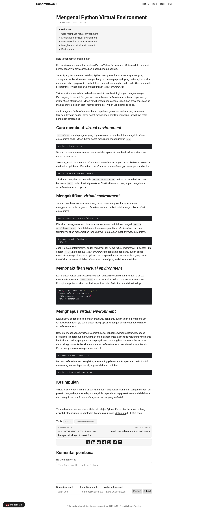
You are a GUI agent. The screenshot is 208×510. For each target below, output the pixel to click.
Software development (85, 421)
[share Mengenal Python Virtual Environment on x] (88, 442)
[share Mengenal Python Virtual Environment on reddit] (99, 442)
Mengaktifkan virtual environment (79, 37)
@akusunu (120, 413)
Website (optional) (113, 487)
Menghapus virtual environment (78, 45)
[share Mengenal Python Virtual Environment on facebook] (104, 442)
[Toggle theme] (57, 4)
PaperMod (137, 506)
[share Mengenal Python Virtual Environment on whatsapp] (109, 442)
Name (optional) (64, 487)
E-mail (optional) (89, 487)
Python (68, 421)
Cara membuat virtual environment (79, 33)
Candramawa (45, 4)
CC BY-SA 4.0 (114, 506)
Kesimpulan (67, 49)
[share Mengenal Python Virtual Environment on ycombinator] (120, 442)
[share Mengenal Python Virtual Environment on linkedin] (93, 442)
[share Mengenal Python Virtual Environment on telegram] (115, 442)
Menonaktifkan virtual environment (79, 41)
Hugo (130, 506)
